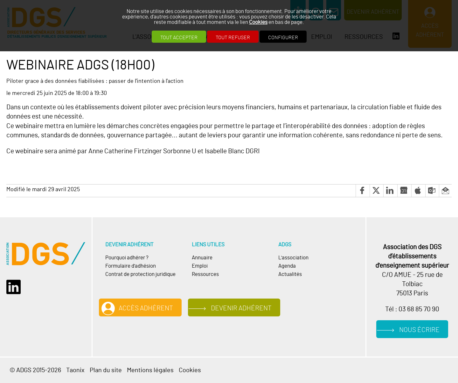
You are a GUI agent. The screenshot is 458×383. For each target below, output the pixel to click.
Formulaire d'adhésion (130, 266)
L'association (293, 257)
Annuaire (202, 257)
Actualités (290, 274)
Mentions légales (150, 370)
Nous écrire (419, 330)
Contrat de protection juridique (140, 274)
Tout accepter (179, 37)
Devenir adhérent (241, 308)
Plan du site (106, 370)
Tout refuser (233, 37)
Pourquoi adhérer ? (127, 257)
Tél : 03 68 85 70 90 (412, 309)
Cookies (258, 22)
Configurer (283, 37)
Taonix (75, 370)
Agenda (287, 266)
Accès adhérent (146, 308)
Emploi (200, 266)
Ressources (205, 274)
